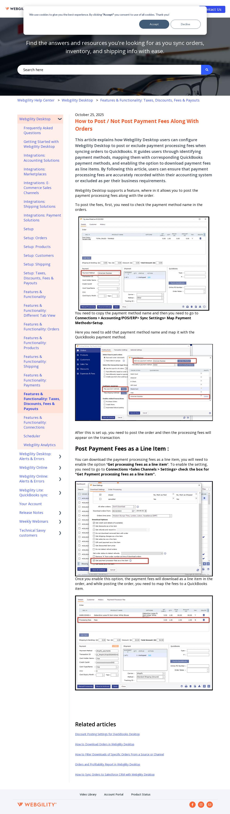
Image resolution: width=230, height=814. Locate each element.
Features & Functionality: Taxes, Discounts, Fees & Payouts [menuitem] (42, 401)
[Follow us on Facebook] (192, 805)
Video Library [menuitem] (88, 794)
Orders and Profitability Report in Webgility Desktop (107, 764)
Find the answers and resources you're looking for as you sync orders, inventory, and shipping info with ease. (115, 47)
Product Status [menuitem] (140, 794)
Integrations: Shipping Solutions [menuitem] (39, 204)
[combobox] (109, 70)
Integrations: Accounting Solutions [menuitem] (41, 157)
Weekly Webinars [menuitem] (33, 521)
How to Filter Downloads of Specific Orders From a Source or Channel (119, 754)
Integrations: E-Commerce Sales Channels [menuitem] (37, 187)
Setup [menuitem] (29, 228)
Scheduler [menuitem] (32, 436)
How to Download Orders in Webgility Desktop (104, 744)
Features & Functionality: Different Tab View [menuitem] (39, 310)
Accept (154, 24)
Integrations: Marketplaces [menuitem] (35, 171)
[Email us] (210, 805)
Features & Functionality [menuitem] (35, 294)
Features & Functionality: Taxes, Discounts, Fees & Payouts (150, 100)
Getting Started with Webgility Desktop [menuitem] (41, 144)
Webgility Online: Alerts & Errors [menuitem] (33, 478)
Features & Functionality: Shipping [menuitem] (35, 361)
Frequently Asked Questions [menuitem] (38, 130)
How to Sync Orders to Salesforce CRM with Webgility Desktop (115, 774)
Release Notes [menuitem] (31, 512)
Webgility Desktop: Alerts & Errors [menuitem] (35, 456)
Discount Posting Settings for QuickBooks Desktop (107, 734)
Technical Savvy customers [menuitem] (32, 533)
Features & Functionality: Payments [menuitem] (35, 380)
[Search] (207, 70)
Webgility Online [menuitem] (33, 467)
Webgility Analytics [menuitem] (40, 444)
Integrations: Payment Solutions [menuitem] (42, 217)
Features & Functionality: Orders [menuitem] (41, 326)
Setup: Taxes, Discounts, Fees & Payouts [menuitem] (39, 278)
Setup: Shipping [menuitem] (37, 264)
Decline (185, 24)
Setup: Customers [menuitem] (39, 255)
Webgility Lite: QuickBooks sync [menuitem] (33, 492)
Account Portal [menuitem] (113, 794)
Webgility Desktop (77, 100)
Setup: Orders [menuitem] (35, 237)
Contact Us (212, 9)
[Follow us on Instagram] (201, 805)
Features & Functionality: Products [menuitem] (35, 342)
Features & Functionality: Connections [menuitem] (35, 422)
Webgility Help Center (36, 100)
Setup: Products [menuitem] (37, 246)
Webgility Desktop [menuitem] (35, 119)
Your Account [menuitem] (30, 503)
